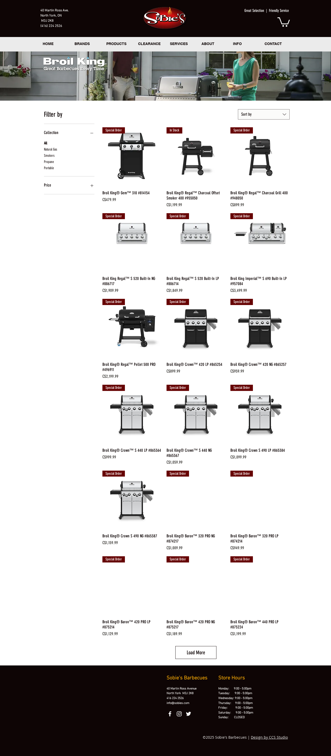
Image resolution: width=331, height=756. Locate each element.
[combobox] (264, 114)
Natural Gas (50, 149)
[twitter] (188, 713)
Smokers (49, 155)
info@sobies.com (178, 703)
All (45, 142)
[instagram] (179, 713)
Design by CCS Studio (269, 737)
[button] (283, 21)
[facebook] (170, 713)
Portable (49, 167)
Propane (49, 161)
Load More (196, 652)
